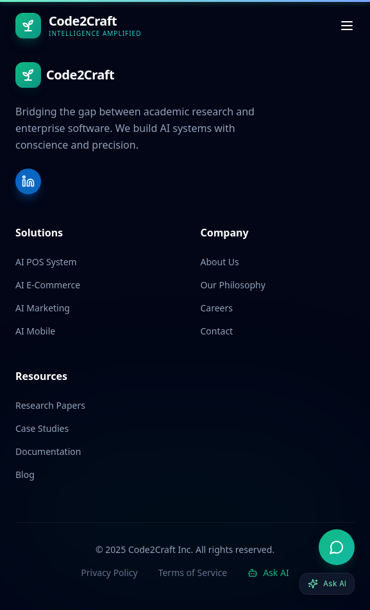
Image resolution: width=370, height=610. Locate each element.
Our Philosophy (233, 285)
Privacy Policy (109, 572)
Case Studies (42, 428)
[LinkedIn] (28, 181)
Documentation (48, 451)
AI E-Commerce (47, 285)
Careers (217, 308)
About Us (220, 262)
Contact (217, 331)
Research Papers (50, 405)
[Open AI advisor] (337, 547)
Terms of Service (193, 572)
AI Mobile (35, 331)
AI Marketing (42, 308)
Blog (25, 474)
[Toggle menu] (347, 25)
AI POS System (46, 262)
